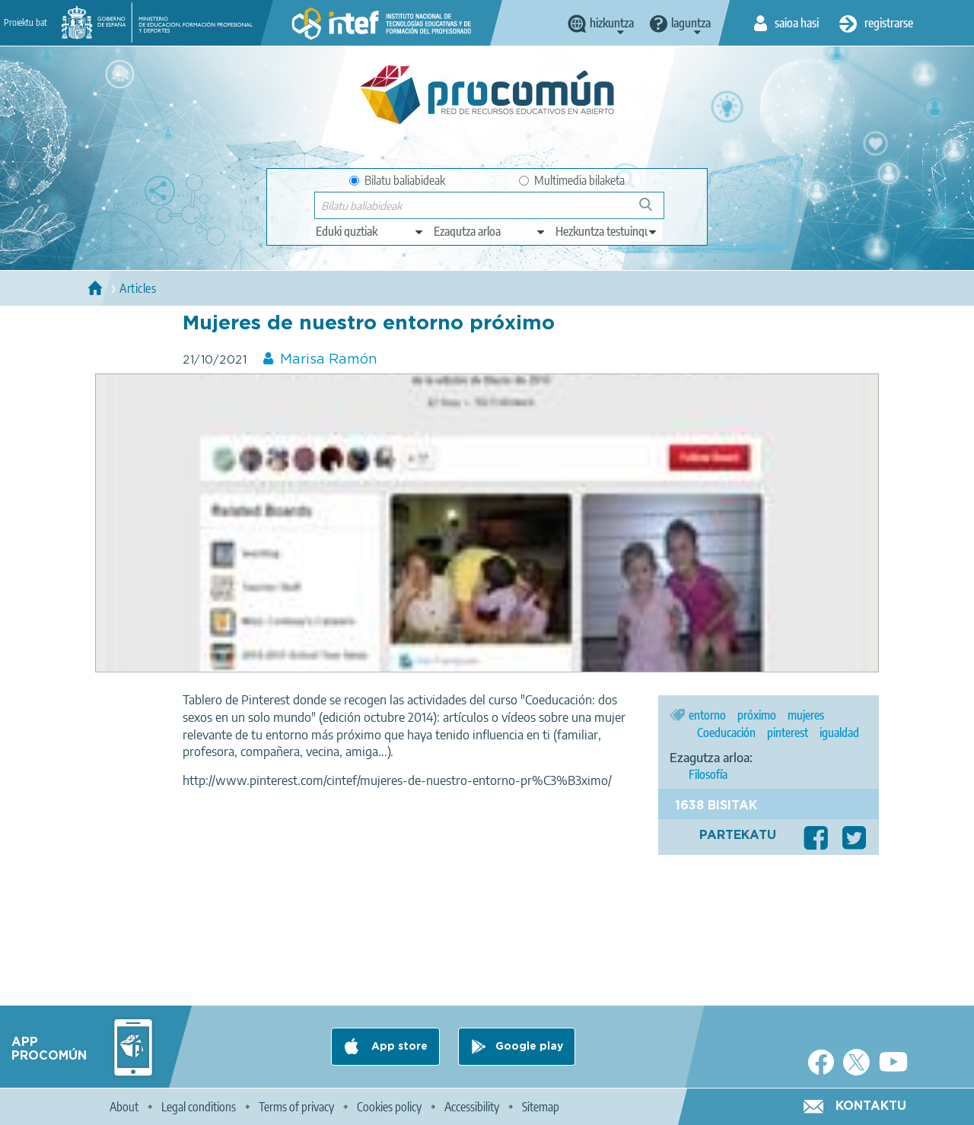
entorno (707, 715)
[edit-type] (370, 231)
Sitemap (540, 1106)
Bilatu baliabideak (397, 180)
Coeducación (726, 732)
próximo (756, 715)
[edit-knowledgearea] (490, 231)
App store (398, 1046)
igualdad (839, 732)
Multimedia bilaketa (572, 180)
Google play (529, 1046)
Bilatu (652, 210)
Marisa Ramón (328, 360)
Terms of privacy (296, 1106)
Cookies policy (389, 1106)
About (124, 1106)
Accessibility (471, 1106)
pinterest (787, 732)
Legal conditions (198, 1106)
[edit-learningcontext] (607, 231)
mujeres (806, 715)
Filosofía (708, 774)
